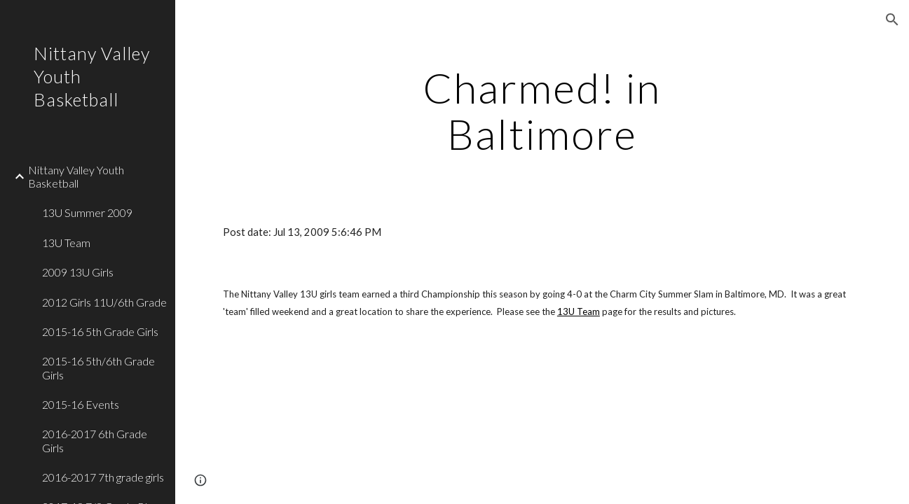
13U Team (578, 311)
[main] (542, 110)
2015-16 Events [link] (80, 404)
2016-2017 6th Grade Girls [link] (94, 440)
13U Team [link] (66, 242)
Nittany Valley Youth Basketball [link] (76, 176)
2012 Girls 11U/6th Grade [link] (104, 302)
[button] (892, 19)
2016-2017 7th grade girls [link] (103, 477)
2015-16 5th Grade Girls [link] (100, 331)
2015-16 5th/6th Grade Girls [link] (98, 367)
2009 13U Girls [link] (78, 272)
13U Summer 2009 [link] (87, 212)
